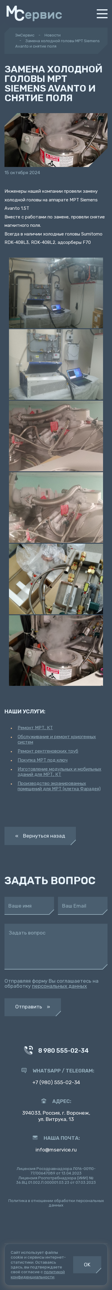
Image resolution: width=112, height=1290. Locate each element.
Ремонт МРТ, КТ (35, 727)
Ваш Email (74, 905)
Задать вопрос (27, 932)
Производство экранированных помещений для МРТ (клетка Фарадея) (59, 786)
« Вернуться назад (40, 836)
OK (87, 1265)
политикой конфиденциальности (38, 1274)
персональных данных (59, 986)
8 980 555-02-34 (56, 1051)
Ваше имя (20, 905)
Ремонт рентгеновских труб (48, 751)
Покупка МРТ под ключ (42, 760)
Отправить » (32, 1007)
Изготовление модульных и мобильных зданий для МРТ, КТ (59, 771)
